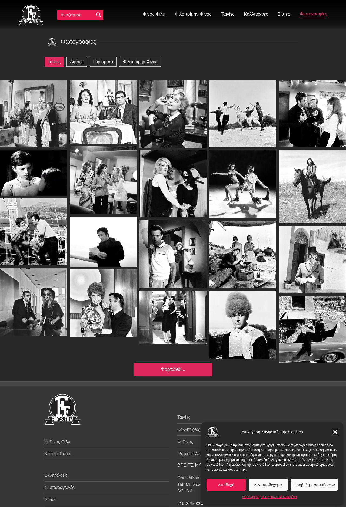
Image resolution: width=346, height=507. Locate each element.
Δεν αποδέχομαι (268, 484)
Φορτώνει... (173, 369)
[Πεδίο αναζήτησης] (77, 15)
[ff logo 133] (31, 6)
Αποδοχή (226, 484)
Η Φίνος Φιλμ (57, 441)
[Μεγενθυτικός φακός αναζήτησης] (98, 14)
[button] (335, 432)
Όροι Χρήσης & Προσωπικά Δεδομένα (269, 497)
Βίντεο (51, 499)
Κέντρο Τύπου (58, 453)
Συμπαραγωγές (59, 487)
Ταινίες (183, 417)
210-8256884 (190, 504)
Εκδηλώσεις (56, 475)
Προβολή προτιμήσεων (314, 484)
